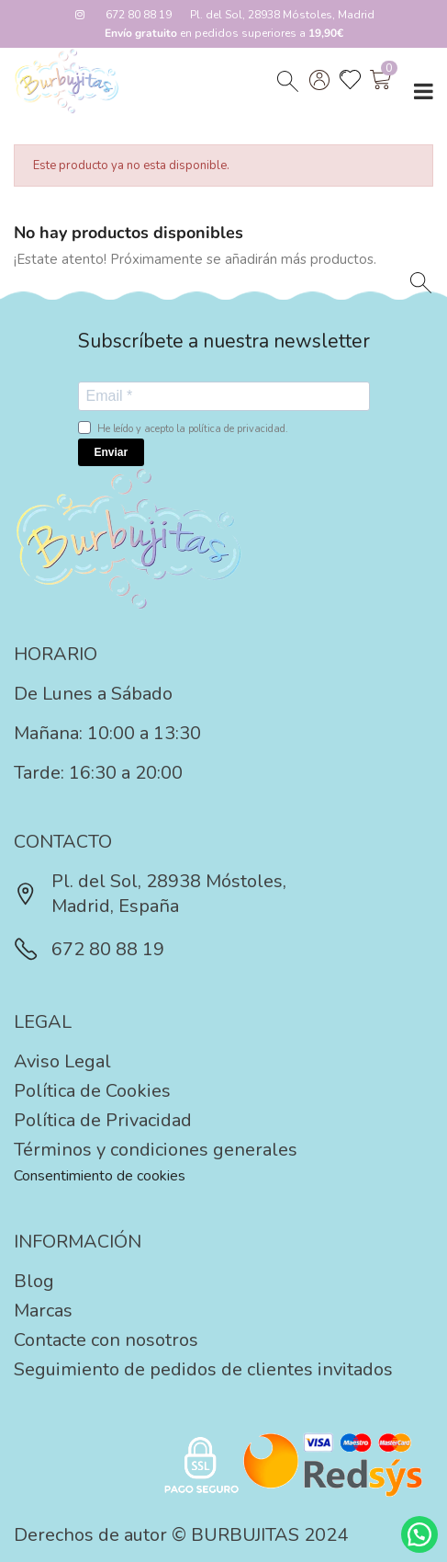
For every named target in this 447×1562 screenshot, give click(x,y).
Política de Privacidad (103, 1120)
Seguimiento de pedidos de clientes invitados (203, 1369)
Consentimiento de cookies (99, 1176)
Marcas (43, 1310)
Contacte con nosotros (106, 1340)
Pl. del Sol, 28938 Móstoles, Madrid (282, 14)
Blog (34, 1281)
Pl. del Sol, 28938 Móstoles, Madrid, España (150, 893)
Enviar (112, 452)
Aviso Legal (62, 1061)
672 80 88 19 (139, 14)
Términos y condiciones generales (155, 1149)
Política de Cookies (92, 1090)
